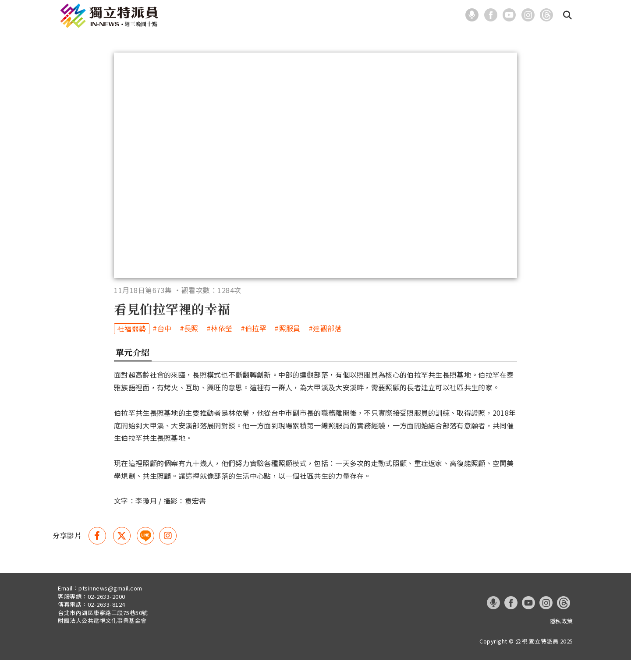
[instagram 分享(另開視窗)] (168, 536)
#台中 (161, 330)
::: (456, 15)
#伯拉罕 (253, 330)
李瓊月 (146, 502)
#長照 (189, 330)
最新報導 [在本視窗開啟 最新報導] (207, 16)
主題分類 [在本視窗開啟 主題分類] (248, 16)
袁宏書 (195, 502)
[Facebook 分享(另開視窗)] (97, 536)
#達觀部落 (325, 330)
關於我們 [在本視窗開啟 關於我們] (328, 16)
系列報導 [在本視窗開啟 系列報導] (288, 16)
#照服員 (287, 330)
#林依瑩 (219, 330)
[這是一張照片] (473, 14)
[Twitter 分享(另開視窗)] (122, 536)
